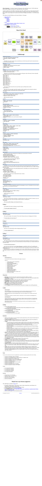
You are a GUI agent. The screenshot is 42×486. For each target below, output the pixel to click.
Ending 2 (8, 19)
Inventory (20, 23)
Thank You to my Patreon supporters (10, 24)
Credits (15, 23)
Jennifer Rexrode (11, 389)
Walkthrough (7, 17)
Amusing (8, 23)
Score (24, 23)
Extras (6, 22)
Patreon (15, 383)
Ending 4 (8, 21)
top (41, 0)
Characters (11, 23)
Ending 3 (8, 20)
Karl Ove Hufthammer (17, 388)
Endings (17, 23)
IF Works (20, 393)
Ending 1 (8, 18)
